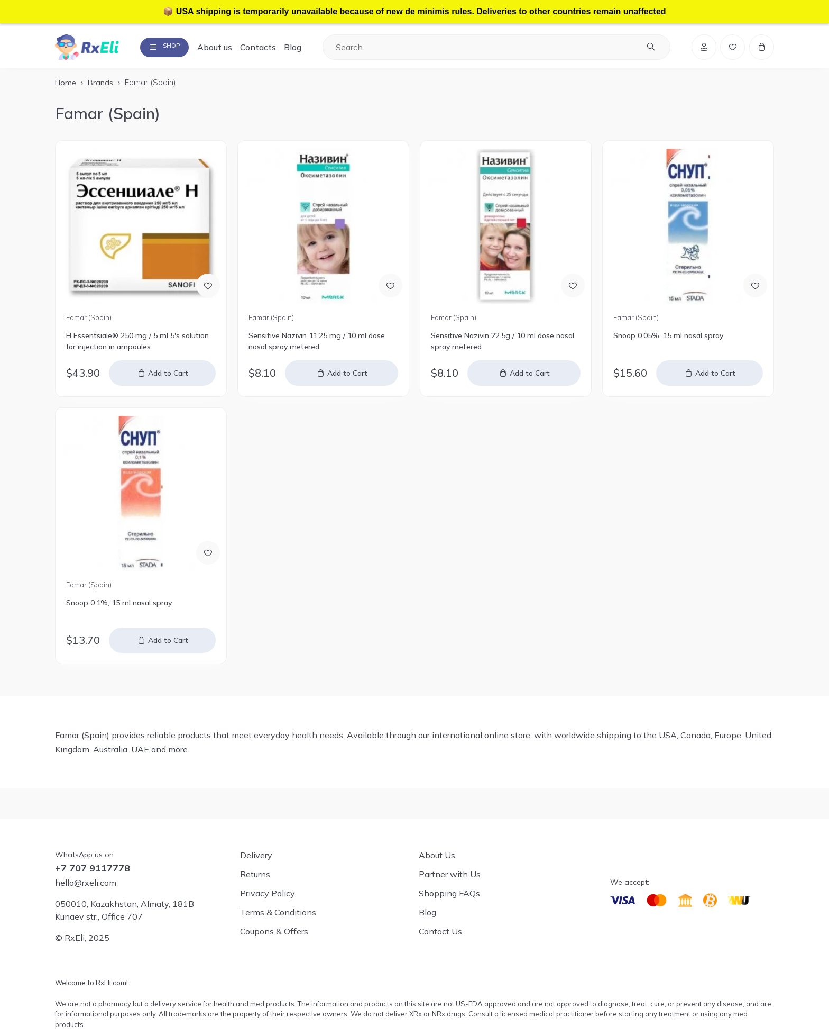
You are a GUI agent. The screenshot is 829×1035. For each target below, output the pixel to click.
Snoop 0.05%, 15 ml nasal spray (668, 339)
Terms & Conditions (278, 912)
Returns (255, 874)
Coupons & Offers (274, 931)
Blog (307, 48)
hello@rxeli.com (85, 882)
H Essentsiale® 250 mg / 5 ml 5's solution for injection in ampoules (137, 344)
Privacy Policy (267, 893)
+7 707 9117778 (92, 868)
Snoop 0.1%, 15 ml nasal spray (119, 606)
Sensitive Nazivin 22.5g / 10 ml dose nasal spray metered (502, 344)
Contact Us (440, 931)
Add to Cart (169, 377)
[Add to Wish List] (206, 287)
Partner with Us (450, 874)
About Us (437, 855)
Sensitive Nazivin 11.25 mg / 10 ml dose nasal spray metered (316, 344)
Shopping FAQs (449, 893)
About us (228, 48)
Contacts (272, 48)
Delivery (256, 855)
